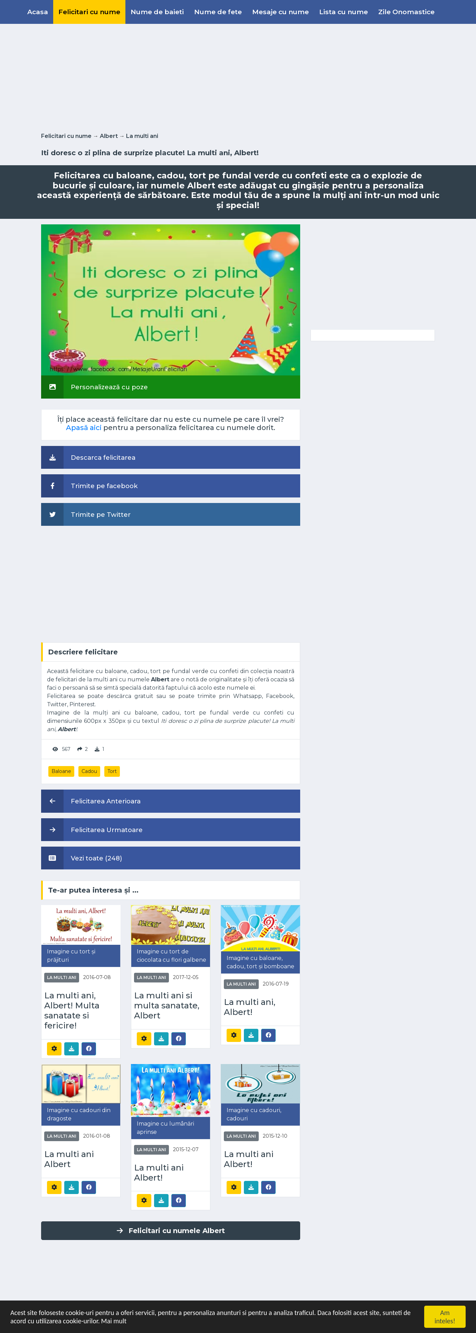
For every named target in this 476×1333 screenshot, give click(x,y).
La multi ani (142, 136)
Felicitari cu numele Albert (171, 1230)
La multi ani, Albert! (249, 1007)
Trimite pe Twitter (86, 514)
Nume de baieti (157, 12)
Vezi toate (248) (81, 858)
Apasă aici (84, 427)
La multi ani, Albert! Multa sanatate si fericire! (71, 1010)
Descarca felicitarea (88, 457)
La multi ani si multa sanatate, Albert (166, 1005)
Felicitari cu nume (89, 12)
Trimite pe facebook (89, 485)
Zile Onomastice (406, 12)
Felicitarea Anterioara (91, 801)
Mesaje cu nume (280, 12)
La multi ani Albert (69, 1159)
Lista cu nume (343, 12)
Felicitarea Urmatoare (92, 829)
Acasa (37, 12)
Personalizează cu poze (94, 386)
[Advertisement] (238, 76)
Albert (109, 136)
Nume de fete (218, 12)
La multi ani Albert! (159, 1173)
